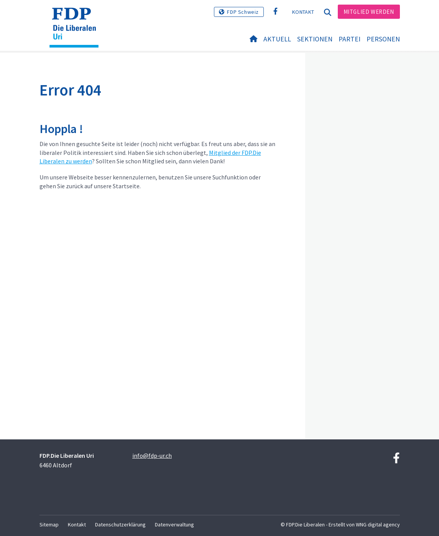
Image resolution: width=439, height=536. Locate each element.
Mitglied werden (369, 11)
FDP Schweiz (243, 11)
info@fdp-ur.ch (152, 455)
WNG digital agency (378, 524)
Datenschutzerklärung (120, 524)
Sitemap (49, 524)
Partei (349, 39)
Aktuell (277, 39)
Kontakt (303, 11)
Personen (383, 39)
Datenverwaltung (174, 524)
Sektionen (314, 39)
